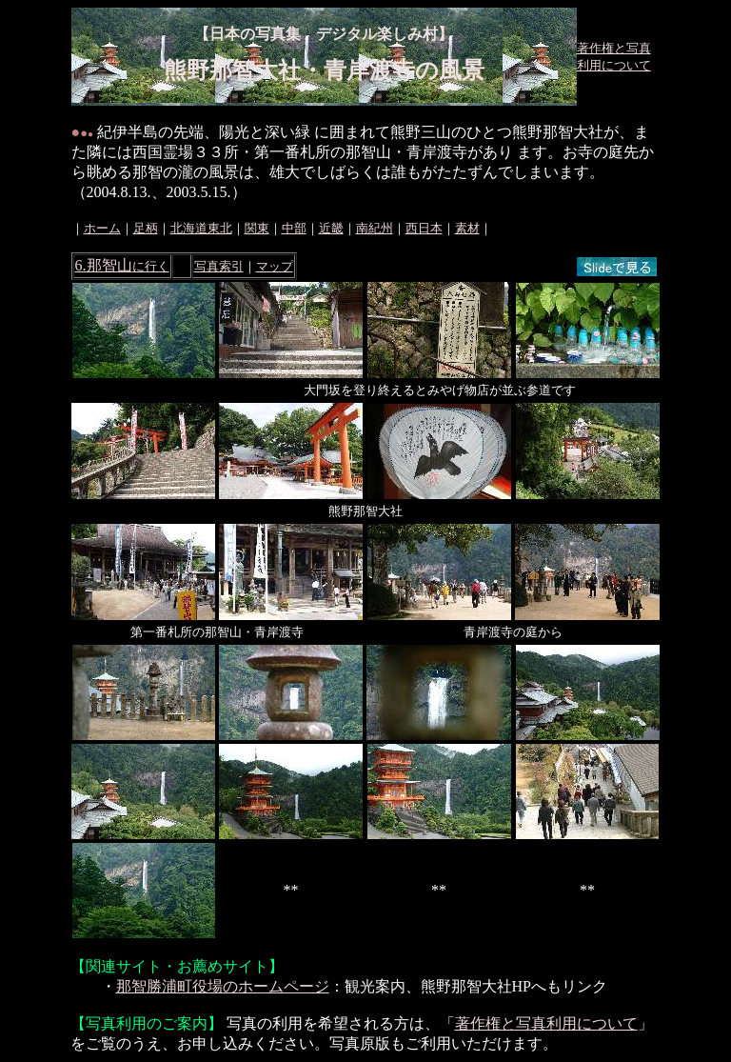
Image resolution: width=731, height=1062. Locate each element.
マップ (274, 266)
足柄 (145, 228)
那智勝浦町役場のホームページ (222, 986)
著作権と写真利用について (546, 1023)
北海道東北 (201, 228)
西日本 (424, 228)
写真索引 (219, 266)
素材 (467, 228)
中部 (294, 228)
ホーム (102, 228)
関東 (257, 228)
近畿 (331, 228)
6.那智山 (122, 265)
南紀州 (374, 228)
